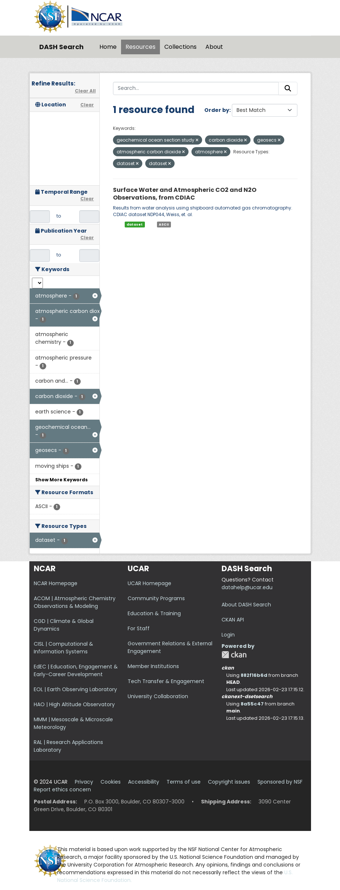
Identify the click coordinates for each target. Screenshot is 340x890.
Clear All (85, 91)
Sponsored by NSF (280, 781)
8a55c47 (252, 703)
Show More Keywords (61, 480)
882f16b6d (254, 675)
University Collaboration (158, 696)
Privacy (84, 781)
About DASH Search (246, 604)
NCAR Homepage (55, 583)
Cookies (110, 781)
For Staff (139, 628)
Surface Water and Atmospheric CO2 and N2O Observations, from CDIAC (184, 194)
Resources (140, 47)
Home (108, 47)
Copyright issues (229, 781)
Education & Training (154, 613)
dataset (135, 224)
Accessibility (143, 781)
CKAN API (233, 619)
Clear (87, 105)
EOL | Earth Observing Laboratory (75, 689)
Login (228, 634)
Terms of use (184, 781)
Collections (180, 47)
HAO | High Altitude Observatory (74, 704)
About (214, 47)
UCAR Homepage (149, 583)
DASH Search (61, 46)
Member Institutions (153, 666)
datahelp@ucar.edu (247, 587)
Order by (216, 110)
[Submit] (287, 88)
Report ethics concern (62, 789)
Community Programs (156, 598)
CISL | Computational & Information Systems (63, 647)
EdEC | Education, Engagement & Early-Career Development (76, 670)
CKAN (234, 655)
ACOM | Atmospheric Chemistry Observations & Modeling (75, 602)
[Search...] (196, 88)
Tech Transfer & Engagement (166, 681)
